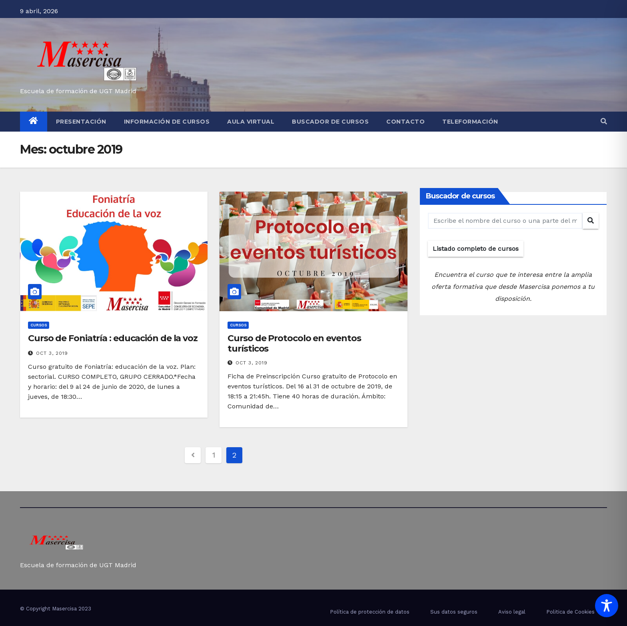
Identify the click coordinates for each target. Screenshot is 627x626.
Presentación (81, 121)
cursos (38, 325)
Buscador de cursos (330, 121)
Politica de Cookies (570, 612)
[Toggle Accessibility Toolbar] (606, 605)
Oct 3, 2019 (52, 353)
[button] (604, 121)
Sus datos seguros (453, 612)
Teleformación (470, 121)
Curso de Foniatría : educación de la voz (113, 338)
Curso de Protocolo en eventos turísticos (294, 343)
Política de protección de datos (369, 612)
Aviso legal (511, 612)
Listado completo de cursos (476, 248)
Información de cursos (167, 121)
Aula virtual (250, 121)
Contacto (405, 121)
